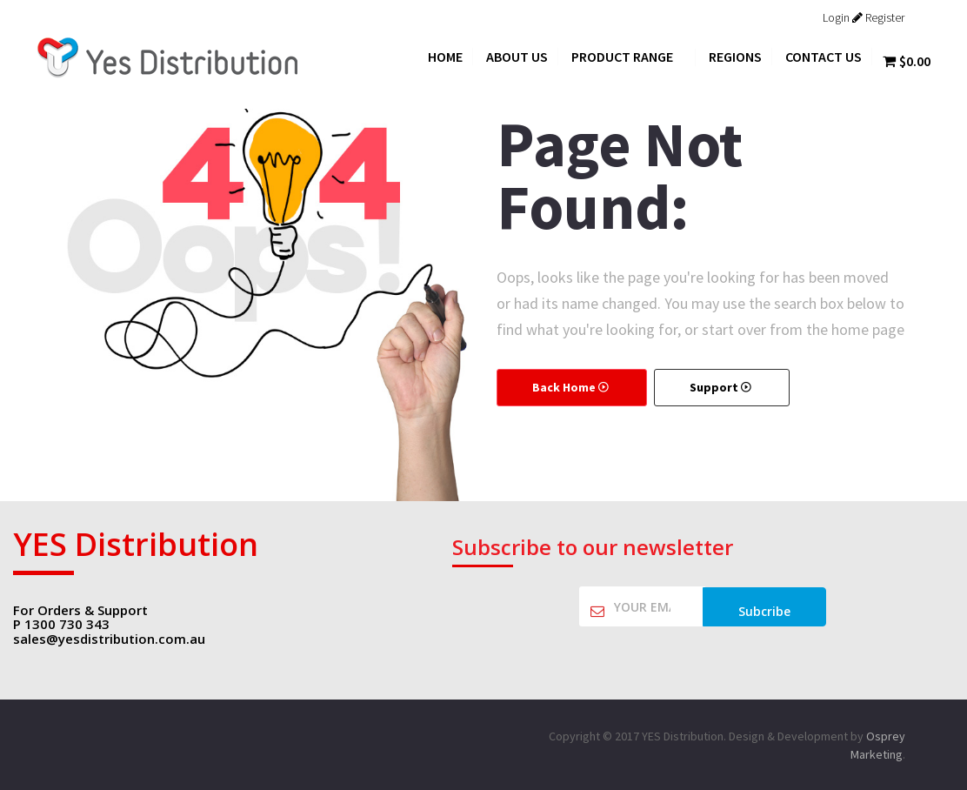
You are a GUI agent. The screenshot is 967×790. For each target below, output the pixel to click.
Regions (735, 56)
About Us (517, 56)
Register (878, 17)
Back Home (571, 387)
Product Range (628, 56)
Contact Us (823, 56)
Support (722, 387)
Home (445, 56)
